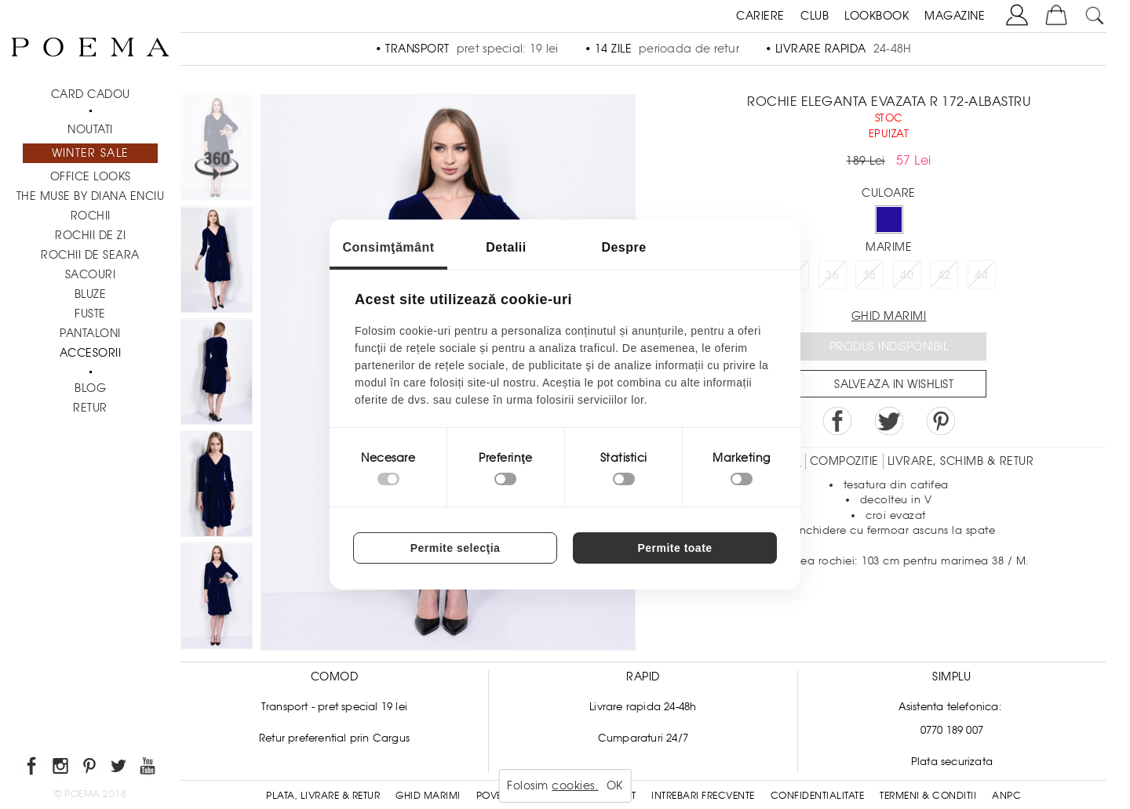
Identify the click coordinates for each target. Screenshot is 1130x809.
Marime (889, 247)
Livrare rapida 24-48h (642, 707)
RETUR (90, 407)
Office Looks (90, 176)
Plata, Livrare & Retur (323, 795)
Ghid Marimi (428, 795)
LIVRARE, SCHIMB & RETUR (961, 461)
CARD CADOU (90, 94)
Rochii (91, 215)
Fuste (90, 313)
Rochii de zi (90, 235)
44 (981, 275)
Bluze (91, 294)
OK (615, 785)
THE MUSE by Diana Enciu (90, 196)
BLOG (90, 388)
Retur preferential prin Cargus (334, 738)
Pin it (941, 421)
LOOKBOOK (876, 15)
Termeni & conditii (928, 795)
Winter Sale (90, 153)
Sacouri (90, 274)
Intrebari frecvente (703, 795)
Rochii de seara (90, 255)
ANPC (1006, 795)
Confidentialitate (818, 795)
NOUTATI (90, 129)
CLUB (814, 15)
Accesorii (91, 352)
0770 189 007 (951, 730)
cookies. (575, 785)
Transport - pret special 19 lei (334, 707)
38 (870, 275)
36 (832, 275)
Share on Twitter (889, 421)
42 (944, 275)
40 (906, 275)
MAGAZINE (954, 15)
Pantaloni (90, 333)
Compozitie (844, 461)
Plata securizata (952, 761)
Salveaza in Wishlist (893, 384)
